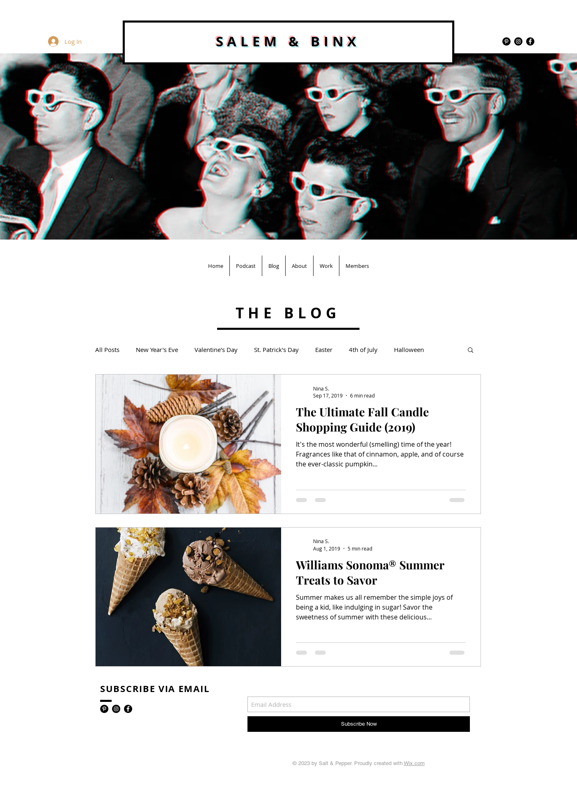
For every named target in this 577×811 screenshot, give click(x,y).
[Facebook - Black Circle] (530, 41)
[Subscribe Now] (358, 724)
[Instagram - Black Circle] (518, 41)
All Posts (107, 349)
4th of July (363, 349)
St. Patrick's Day (276, 349)
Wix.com (414, 763)
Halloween (409, 349)
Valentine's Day (216, 349)
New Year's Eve (157, 349)
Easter (323, 349)
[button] (470, 350)
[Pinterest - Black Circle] (506, 41)
